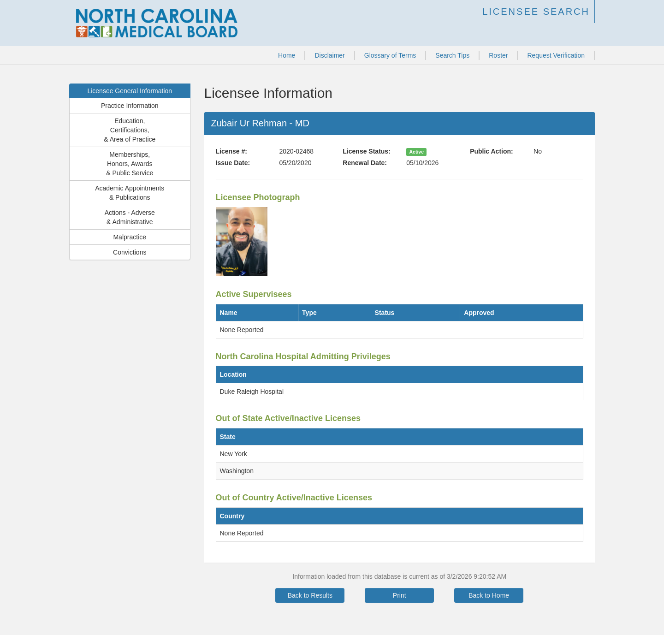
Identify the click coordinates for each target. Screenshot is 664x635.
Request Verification (556, 55)
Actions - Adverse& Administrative (130, 217)
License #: (231, 151)
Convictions (129, 252)
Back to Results (310, 595)
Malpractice (129, 237)
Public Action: (491, 151)
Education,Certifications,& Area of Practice (129, 130)
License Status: (366, 151)
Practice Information (130, 105)
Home (286, 55)
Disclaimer (329, 55)
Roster (498, 55)
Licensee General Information (129, 91)
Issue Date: (233, 162)
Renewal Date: (365, 162)
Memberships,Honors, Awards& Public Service (129, 164)
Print (399, 595)
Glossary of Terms (390, 55)
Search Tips (452, 55)
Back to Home (488, 595)
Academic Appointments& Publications (129, 192)
